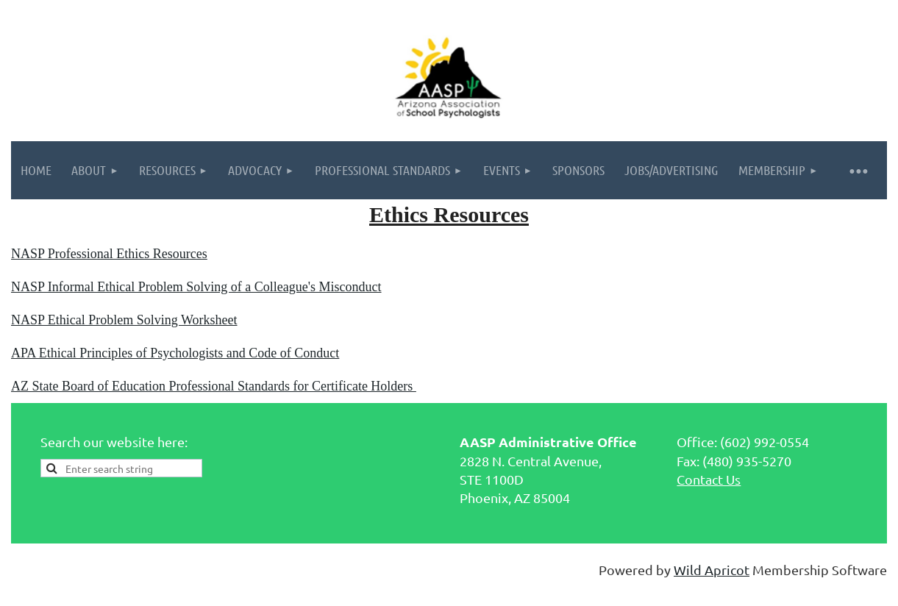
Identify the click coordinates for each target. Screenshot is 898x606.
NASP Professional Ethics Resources (109, 253)
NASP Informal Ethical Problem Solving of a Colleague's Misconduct (196, 286)
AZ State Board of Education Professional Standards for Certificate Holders (213, 386)
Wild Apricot (711, 569)
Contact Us (709, 479)
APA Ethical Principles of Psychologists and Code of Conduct (175, 353)
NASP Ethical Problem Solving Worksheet (124, 320)
